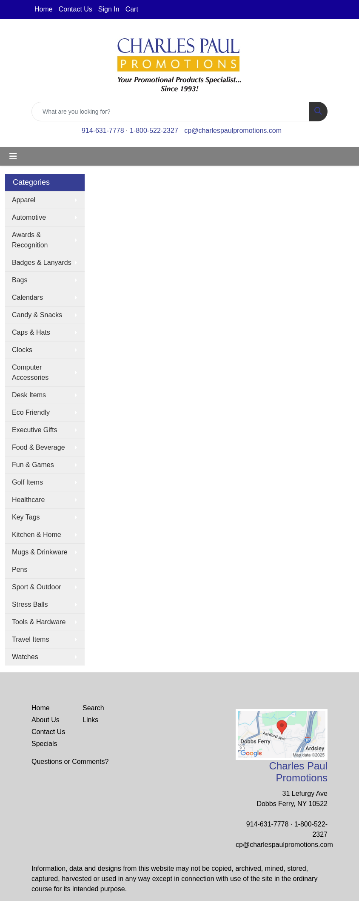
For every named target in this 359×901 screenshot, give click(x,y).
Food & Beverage (38, 447)
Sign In (109, 9)
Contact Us (75, 9)
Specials (44, 743)
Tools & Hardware (39, 622)
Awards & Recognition (30, 240)
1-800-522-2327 (154, 130)
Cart (131, 9)
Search (93, 708)
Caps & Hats (31, 332)
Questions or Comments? (69, 761)
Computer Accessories (30, 372)
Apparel (23, 200)
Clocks (22, 349)
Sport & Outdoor (36, 587)
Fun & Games (33, 464)
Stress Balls (30, 604)
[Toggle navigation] (13, 156)
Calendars (27, 297)
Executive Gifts (34, 429)
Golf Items (27, 482)
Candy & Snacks (37, 315)
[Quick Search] (170, 111)
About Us (45, 719)
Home (43, 9)
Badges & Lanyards (41, 262)
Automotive (29, 217)
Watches (25, 656)
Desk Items (29, 395)
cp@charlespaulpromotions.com (233, 130)
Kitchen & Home (36, 534)
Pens (19, 569)
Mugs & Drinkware (40, 552)
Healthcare (28, 499)
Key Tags (26, 517)
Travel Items (30, 639)
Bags (19, 280)
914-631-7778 (103, 130)
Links (90, 719)
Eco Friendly (31, 412)
